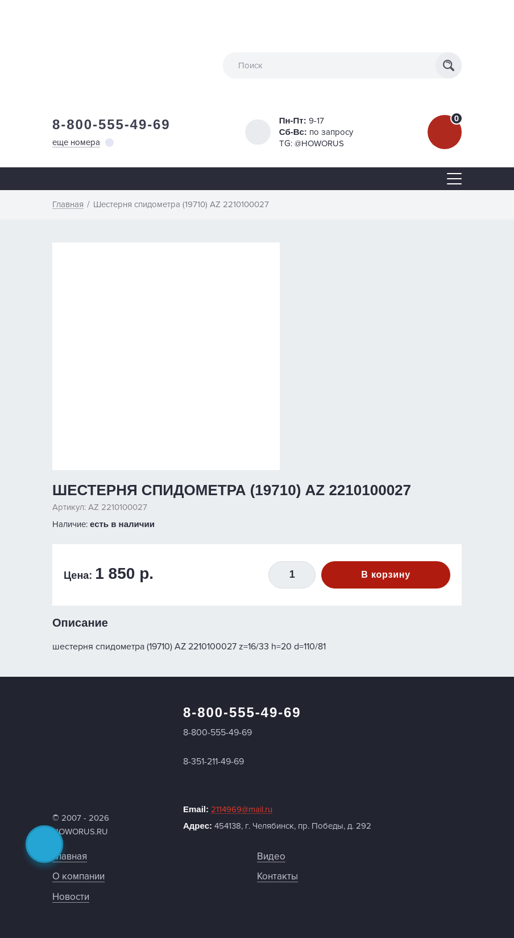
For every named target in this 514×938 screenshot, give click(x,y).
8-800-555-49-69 (111, 124)
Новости (70, 897)
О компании (78, 876)
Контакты (277, 876)
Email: (227, 809)
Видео (271, 856)
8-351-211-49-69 (213, 761)
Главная (69, 856)
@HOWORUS (319, 143)
